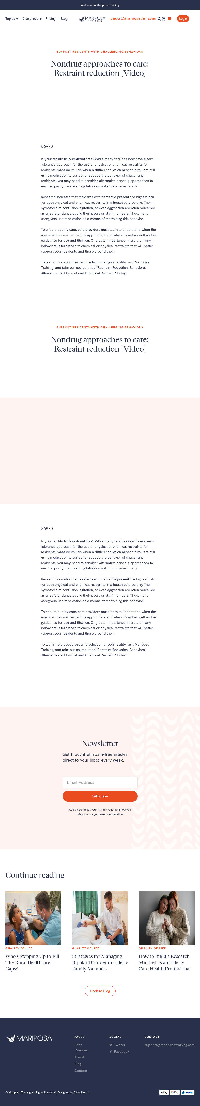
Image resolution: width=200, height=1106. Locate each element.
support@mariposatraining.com (133, 18)
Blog (64, 18)
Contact (80, 1070)
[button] (11, 18)
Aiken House (81, 1092)
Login (183, 18)
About (79, 1057)
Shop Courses (81, 1047)
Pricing (50, 18)
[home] (91, 18)
